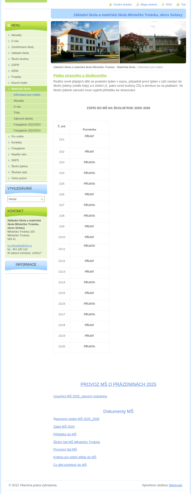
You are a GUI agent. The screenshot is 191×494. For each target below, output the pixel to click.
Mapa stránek (149, 4)
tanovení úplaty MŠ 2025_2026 (77, 419)
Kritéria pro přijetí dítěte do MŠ (74, 457)
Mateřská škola (126, 67)
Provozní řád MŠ (65, 449)
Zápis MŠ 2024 (64, 426)
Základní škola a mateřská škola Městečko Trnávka (84, 67)
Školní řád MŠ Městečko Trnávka (76, 442)
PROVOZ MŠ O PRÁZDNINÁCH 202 (117, 384)
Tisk (183, 4)
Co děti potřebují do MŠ (70, 465)
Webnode (175, 485)
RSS (169, 4)
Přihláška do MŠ (64, 434)
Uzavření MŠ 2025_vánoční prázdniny (80, 396)
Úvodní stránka (122, 4)
